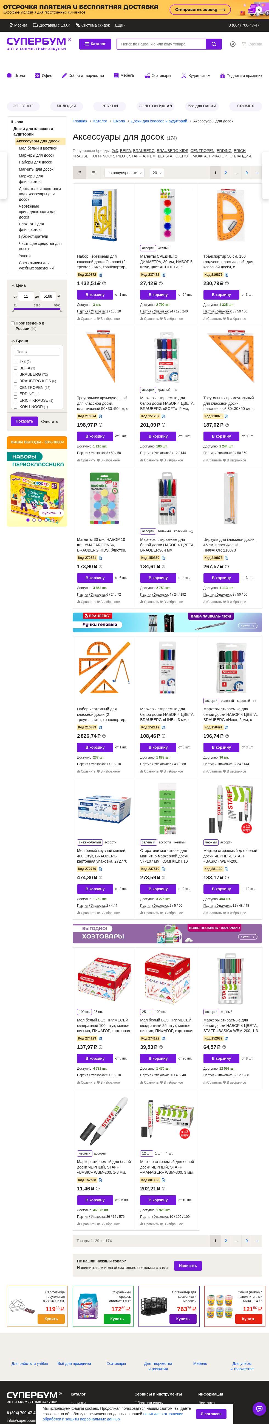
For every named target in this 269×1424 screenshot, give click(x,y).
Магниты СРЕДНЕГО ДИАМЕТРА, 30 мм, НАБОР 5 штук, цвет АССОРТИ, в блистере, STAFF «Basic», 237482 (166, 232)
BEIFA (26, 333)
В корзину (95, 259)
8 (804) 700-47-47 (244, 25)
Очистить (49, 386)
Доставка (185, 25)
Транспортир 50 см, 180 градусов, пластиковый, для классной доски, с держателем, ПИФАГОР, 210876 (228, 232)
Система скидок (95, 25)
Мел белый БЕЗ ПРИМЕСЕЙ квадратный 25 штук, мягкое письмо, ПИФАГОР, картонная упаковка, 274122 (166, 993)
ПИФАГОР (217, 121)
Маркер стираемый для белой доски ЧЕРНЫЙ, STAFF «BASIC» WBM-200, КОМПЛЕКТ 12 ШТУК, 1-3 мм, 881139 (230, 826)
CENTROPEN (34, 352)
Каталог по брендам (89, 1383)
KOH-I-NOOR (33, 371)
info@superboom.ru (24, 1385)
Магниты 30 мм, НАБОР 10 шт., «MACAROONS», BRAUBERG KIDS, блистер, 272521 (101, 512)
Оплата (205, 25)
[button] (28, 485)
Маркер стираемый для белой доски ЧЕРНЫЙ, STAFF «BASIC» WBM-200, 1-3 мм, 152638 (104, 1134)
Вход (233, 44)
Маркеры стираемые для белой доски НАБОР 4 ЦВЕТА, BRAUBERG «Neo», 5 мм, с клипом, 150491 (230, 682)
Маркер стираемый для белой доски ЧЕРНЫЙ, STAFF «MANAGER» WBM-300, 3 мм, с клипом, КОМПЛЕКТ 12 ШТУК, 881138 (167, 1137)
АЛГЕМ (149, 121)
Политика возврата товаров (223, 1390)
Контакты (163, 25)
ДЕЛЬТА (165, 121)
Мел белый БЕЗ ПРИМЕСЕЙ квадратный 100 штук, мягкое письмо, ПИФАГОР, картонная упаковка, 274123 (103, 993)
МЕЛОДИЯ (66, 71)
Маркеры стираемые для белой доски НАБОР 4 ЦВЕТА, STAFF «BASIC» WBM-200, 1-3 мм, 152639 (230, 993)
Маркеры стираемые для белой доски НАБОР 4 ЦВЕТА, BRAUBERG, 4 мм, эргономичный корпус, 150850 (167, 512)
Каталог (95, 44)
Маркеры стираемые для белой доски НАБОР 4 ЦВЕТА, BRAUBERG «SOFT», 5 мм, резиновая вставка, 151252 (167, 371)
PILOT (121, 121)
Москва (20, 25)
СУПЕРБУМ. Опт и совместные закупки (39, 44)
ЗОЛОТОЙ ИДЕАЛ (155, 71)
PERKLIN (109, 71)
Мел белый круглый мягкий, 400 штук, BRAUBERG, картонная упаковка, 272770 (102, 820)
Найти (214, 44)
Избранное (144, 1375)
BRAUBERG (33, 339)
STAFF (134, 121)
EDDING (28, 359)
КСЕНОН (182, 121)
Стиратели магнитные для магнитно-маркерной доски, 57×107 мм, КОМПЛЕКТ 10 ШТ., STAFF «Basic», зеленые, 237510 (167, 826)
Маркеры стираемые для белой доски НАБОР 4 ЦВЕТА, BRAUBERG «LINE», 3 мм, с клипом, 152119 (167, 682)
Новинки (78, 1368)
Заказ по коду (147, 1383)
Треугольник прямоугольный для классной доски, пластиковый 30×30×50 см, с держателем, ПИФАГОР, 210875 (228, 373)
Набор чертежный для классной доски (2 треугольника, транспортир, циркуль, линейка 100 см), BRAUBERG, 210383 (101, 684)
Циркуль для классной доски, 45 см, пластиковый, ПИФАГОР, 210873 (229, 509)
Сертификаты (147, 1398)
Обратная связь (134, 25)
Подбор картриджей (152, 1390)
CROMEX (245, 71)
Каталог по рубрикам (89, 1390)
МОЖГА (199, 121)
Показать (24, 386)
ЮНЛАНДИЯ (239, 121)
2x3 (24, 326)
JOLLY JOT (23, 71)
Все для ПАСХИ (202, 71)
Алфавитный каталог (89, 1375)
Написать (188, 1230)
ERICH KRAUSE (35, 365)
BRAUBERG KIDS (37, 346)
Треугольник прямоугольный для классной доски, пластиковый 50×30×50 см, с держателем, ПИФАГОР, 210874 (102, 373)
